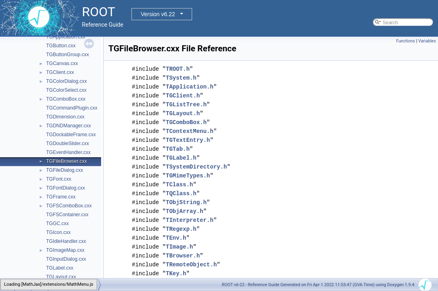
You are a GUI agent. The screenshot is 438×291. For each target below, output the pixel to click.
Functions (405, 41)
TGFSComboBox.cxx (69, 206)
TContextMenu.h (190, 131)
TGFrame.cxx (61, 197)
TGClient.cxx (60, 72)
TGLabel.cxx (59, 268)
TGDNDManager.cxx (68, 126)
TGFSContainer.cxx (67, 214)
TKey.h (176, 273)
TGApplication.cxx (65, 37)
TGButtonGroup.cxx (67, 54)
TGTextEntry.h (188, 140)
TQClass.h (181, 193)
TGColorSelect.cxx (66, 90)
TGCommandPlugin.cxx (71, 108)
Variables (427, 41)
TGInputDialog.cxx (66, 259)
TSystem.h (181, 78)
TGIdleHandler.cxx (66, 241)
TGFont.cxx (58, 179)
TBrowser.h (183, 255)
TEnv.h (176, 238)
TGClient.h (183, 95)
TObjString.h (186, 202)
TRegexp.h (181, 229)
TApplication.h (190, 87)
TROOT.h (178, 69)
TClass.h (179, 184)
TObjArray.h (184, 211)
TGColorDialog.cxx (66, 81)
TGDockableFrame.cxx (71, 134)
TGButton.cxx (61, 45)
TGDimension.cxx (65, 117)
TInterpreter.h (190, 220)
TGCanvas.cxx (62, 63)
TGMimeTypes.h (188, 175)
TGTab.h (178, 149)
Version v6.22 (158, 14)
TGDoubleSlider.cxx (67, 143)
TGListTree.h (186, 104)
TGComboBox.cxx (65, 99)
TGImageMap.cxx (65, 250)
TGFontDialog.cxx (65, 188)
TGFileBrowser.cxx (66, 161)
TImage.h (179, 247)
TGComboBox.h (186, 122)
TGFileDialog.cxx (64, 170)
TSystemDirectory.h (196, 167)
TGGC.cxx (57, 223)
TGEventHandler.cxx (68, 152)
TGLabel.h (181, 158)
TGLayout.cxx (61, 277)
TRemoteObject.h (191, 264)
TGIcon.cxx (58, 232)
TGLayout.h (183, 113)
